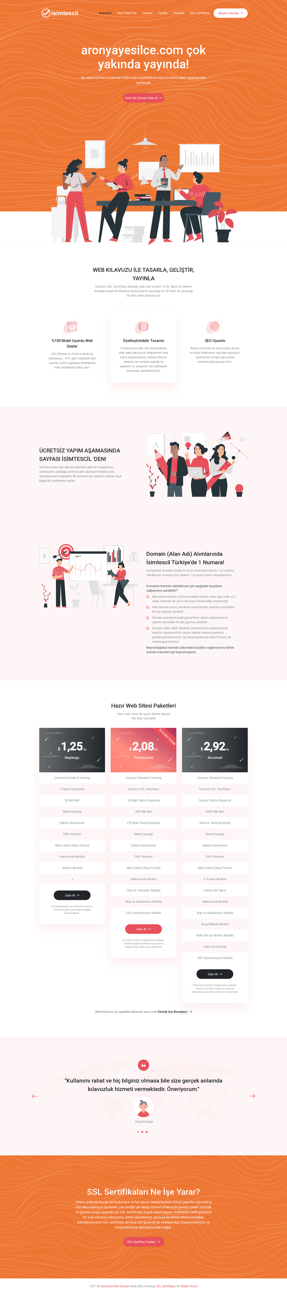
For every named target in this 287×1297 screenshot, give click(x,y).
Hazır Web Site (127, 13)
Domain (147, 13)
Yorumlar (178, 13)
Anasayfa (105, 13)
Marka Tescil (189, 1285)
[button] (138, 1131)
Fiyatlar (163, 13)
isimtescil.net (109, 1285)
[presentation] (34, 1095)
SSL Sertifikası (200, 13)
